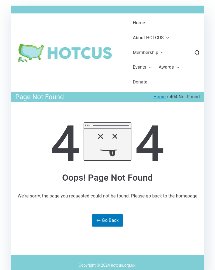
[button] (166, 38)
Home (139, 22)
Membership (148, 53)
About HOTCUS (151, 38)
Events (142, 67)
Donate (140, 82)
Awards (169, 67)
